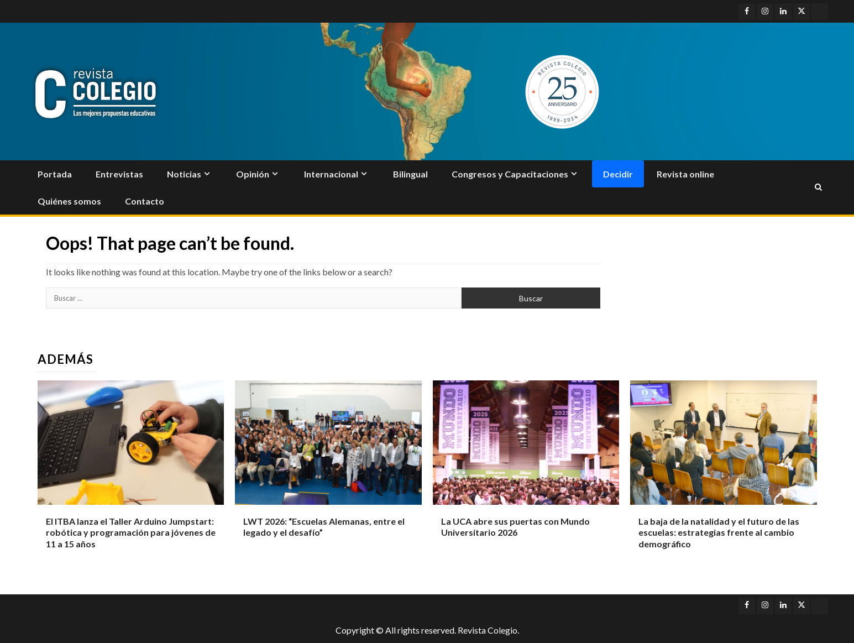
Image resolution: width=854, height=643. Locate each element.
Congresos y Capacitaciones (510, 174)
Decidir (618, 174)
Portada (55, 174)
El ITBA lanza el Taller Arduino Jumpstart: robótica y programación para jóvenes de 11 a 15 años (131, 533)
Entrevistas (119, 174)
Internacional (331, 174)
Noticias (184, 174)
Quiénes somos (69, 201)
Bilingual (410, 174)
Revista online (685, 174)
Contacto (144, 201)
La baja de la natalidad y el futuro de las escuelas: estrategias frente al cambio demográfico (718, 533)
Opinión (252, 174)
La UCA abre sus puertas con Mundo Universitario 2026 (515, 527)
